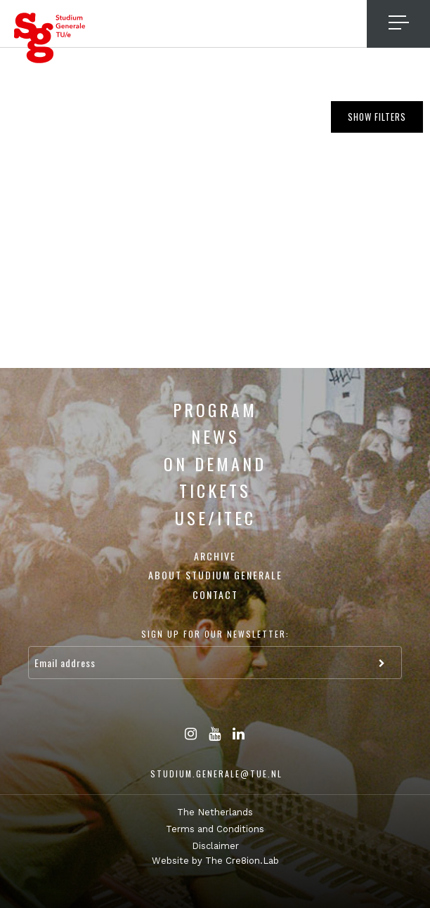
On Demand (215, 463)
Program (215, 409)
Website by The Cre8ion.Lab (215, 860)
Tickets (215, 490)
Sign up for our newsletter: (215, 634)
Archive (215, 555)
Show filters (377, 117)
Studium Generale (50, 38)
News (215, 436)
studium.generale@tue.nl (216, 773)
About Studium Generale (215, 574)
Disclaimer (215, 846)
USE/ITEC (215, 517)
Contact (215, 594)
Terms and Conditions (215, 829)
